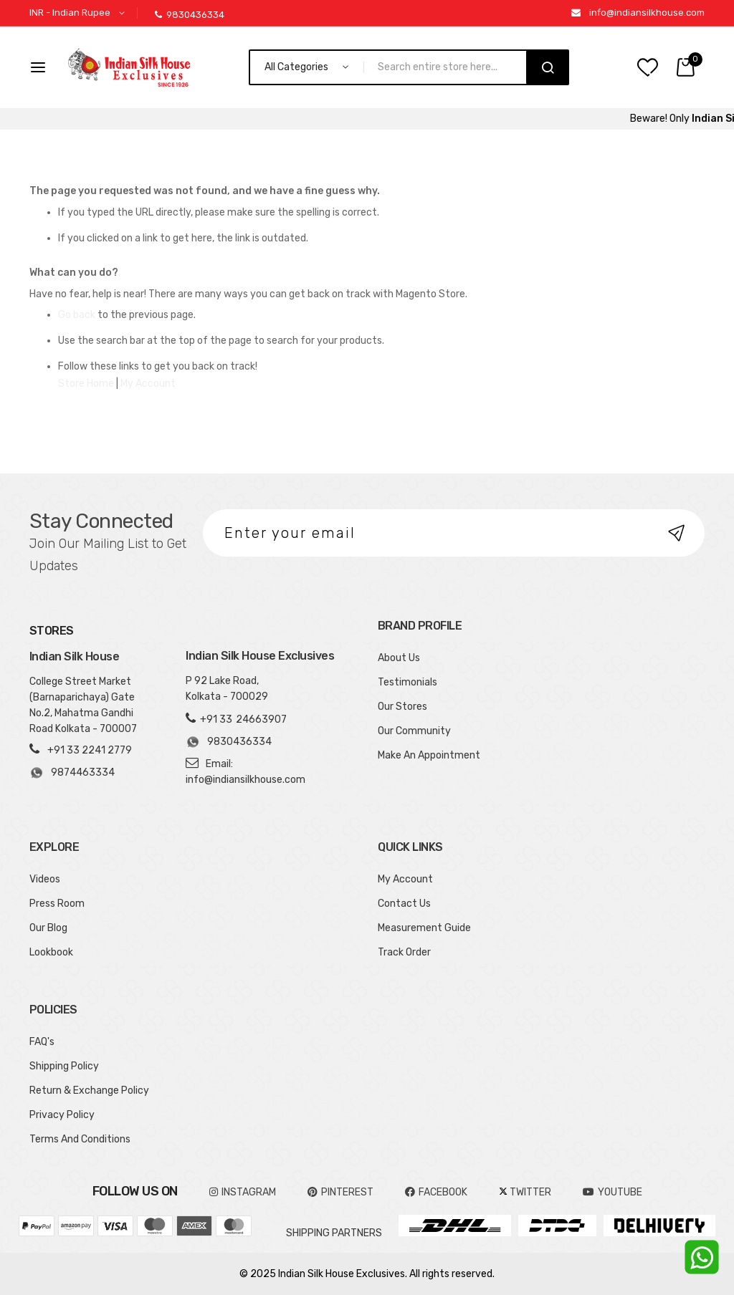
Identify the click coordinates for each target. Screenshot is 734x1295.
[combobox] (451, 67)
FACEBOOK (436, 1192)
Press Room (57, 903)
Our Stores (402, 707)
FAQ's (41, 1042)
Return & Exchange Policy (89, 1090)
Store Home (86, 383)
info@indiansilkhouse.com (647, 12)
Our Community (414, 731)
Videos (44, 879)
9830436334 (189, 14)
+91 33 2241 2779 (89, 750)
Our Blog (48, 928)
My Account (148, 383)
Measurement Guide (424, 928)
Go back (76, 315)
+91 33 (216, 719)
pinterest (340, 1192)
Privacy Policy (62, 1115)
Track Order (404, 952)
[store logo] (129, 67)
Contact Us (404, 903)
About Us (399, 658)
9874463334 (72, 773)
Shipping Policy (64, 1066)
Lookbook (51, 952)
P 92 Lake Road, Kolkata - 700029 (227, 689)
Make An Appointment (429, 755)
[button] (79, 13)
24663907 (261, 719)
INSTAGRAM (242, 1192)
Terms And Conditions (79, 1139)
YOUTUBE (612, 1192)
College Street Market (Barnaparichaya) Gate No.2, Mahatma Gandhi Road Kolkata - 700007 (83, 705)
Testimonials (407, 682)
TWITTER (525, 1192)
